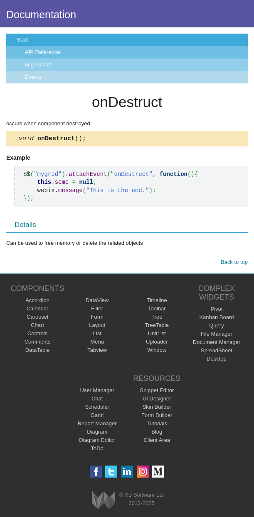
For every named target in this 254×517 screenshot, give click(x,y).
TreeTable (157, 326)
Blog (156, 433)
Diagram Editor (97, 441)
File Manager (216, 335)
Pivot (216, 310)
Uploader (157, 343)
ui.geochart (38, 64)
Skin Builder (157, 408)
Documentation (41, 14)
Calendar (38, 310)
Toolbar (157, 310)
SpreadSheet (216, 352)
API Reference (42, 52)
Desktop (217, 360)
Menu (97, 343)
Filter (97, 310)
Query (216, 327)
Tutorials (157, 425)
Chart (37, 326)
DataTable (37, 351)
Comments (38, 343)
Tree (156, 318)
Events (33, 77)
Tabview (97, 351)
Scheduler (97, 408)
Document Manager (216, 343)
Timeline (157, 301)
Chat (97, 400)
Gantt (97, 416)
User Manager (97, 391)
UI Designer (157, 400)
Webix (103, 501)
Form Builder (156, 416)
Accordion (37, 301)
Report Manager (97, 425)
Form (97, 318)
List (97, 335)
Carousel (37, 318)
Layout (97, 326)
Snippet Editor (157, 391)
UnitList (157, 335)
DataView (97, 301)
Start (22, 40)
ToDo (97, 449)
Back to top (234, 263)
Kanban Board (216, 318)
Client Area (157, 441)
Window (156, 351)
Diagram (97, 433)
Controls (37, 335)
